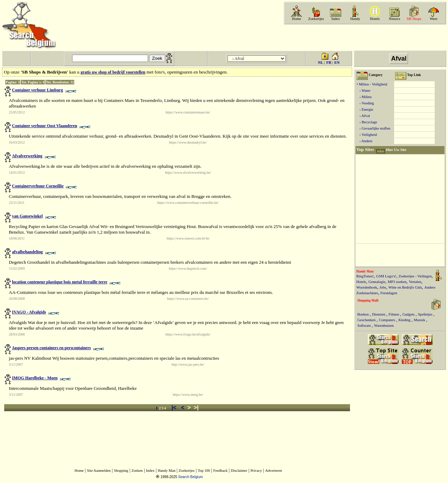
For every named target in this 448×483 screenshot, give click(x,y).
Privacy (256, 470)
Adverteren (273, 470)
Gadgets (409, 314)
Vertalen (415, 282)
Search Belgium (190, 477)
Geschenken (367, 320)
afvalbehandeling (27, 251)
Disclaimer (239, 470)
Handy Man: (365, 271)
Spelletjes (425, 314)
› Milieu (364, 97)
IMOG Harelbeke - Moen (34, 377)
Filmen (394, 314)
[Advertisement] (364, 37)
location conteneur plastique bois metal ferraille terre (59, 282)
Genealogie (377, 282)
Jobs (382, 287)
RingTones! (365, 276)
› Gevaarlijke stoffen (373, 128)
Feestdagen (388, 293)
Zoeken (137, 470)
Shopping (121, 470)
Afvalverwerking (27, 155)
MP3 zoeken (397, 282)
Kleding (405, 320)
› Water (363, 90)
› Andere (364, 141)
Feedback (220, 470)
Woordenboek (366, 287)
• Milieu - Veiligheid (372, 84)
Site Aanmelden (99, 470)
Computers (387, 320)
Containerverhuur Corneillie (37, 186)
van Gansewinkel (27, 216)
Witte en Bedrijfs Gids (405, 287)
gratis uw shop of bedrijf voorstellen (112, 72)
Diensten (379, 314)
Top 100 (204, 470)
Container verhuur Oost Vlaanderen (44, 125)
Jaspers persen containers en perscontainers (51, 347)
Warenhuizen (384, 325)
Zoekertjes (316, 19)
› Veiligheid (367, 135)
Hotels (375, 19)
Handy (355, 19)
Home (296, 19)
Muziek (420, 320)
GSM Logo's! (386, 276)
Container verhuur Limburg (37, 90)
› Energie (365, 109)
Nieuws (394, 19)
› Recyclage (367, 122)
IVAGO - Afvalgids (29, 312)
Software (364, 325)
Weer (434, 19)
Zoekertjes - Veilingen (415, 276)
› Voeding (365, 103)
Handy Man (167, 470)
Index (335, 19)
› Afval (363, 116)
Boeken (363, 314)
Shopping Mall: (368, 300)
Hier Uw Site (396, 150)
